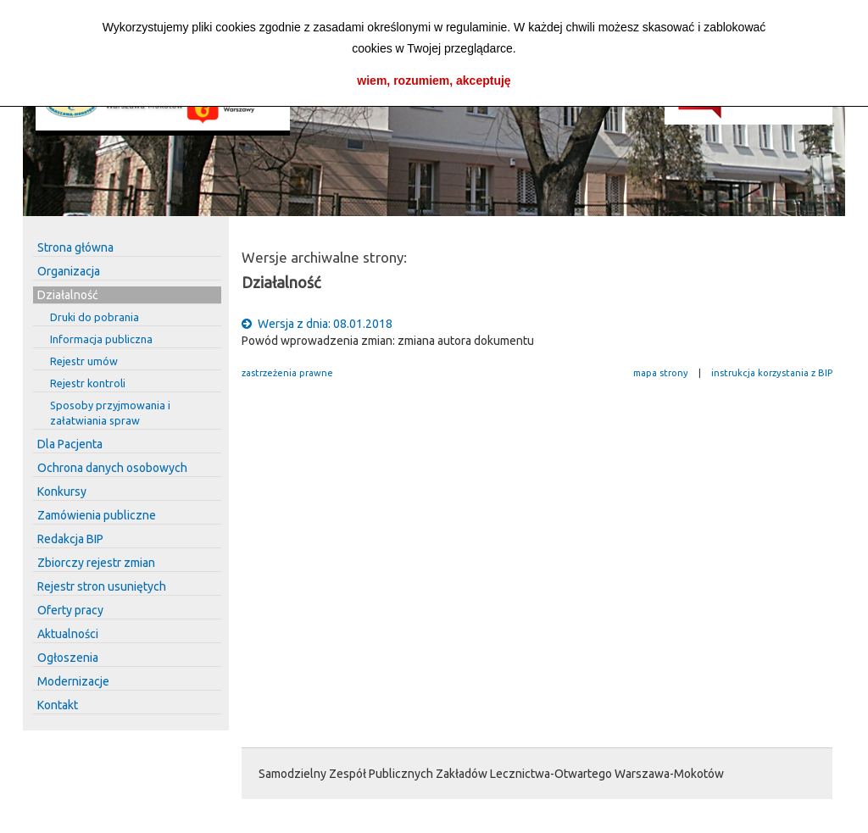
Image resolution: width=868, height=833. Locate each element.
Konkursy (61, 491)
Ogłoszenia (67, 657)
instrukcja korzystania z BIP (771, 373)
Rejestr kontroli (87, 383)
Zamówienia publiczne (96, 515)
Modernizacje (73, 681)
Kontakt (57, 705)
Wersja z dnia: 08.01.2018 (317, 323)
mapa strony (660, 373)
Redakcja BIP (70, 539)
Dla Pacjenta (70, 444)
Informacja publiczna (101, 339)
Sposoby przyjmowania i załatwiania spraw (110, 412)
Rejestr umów (84, 361)
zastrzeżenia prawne (287, 373)
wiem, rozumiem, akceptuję (433, 80)
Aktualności (67, 634)
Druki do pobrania (94, 317)
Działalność (67, 295)
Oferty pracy (70, 610)
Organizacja (68, 271)
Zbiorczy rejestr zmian (96, 562)
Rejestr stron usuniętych (101, 586)
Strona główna (75, 247)
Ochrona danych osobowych (112, 468)
